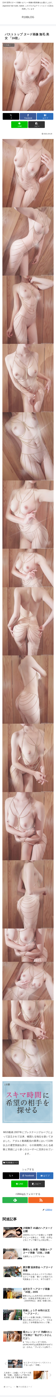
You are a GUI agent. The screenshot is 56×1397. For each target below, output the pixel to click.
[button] (36, 124)
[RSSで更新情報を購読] (41, 1200)
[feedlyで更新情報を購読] (15, 1200)
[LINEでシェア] (19, 124)
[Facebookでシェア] (28, 116)
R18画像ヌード (10, 1163)
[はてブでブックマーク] (45, 116)
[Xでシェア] (11, 116)
